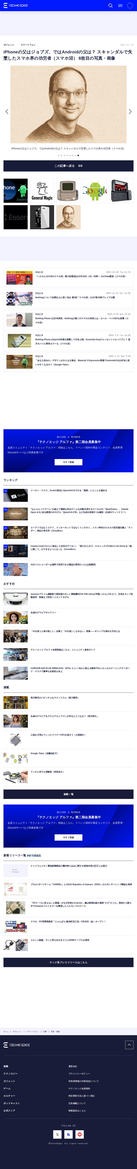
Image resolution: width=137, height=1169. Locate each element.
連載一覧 (68, 794)
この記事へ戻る (68, 165)
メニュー (120, 5)
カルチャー (9, 1096)
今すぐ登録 (68, 462)
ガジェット (9, 1081)
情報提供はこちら (77, 1111)
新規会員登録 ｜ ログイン (130, 5)
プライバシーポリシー (79, 1074)
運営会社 (72, 1066)
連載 (5, 1066)
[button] (6, 112)
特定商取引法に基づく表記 (81, 1096)
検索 (110, 5)
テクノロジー (10, 1074)
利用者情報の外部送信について (83, 1081)
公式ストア (9, 1111)
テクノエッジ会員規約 (79, 1088)
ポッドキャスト (11, 1103)
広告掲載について (77, 1103)
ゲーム (7, 1088)
